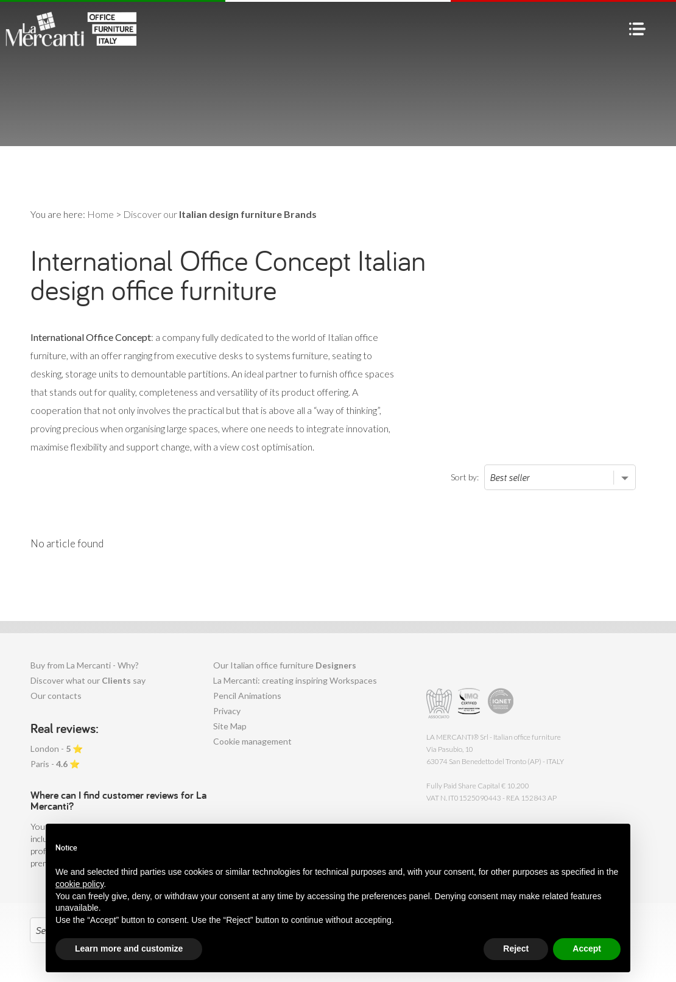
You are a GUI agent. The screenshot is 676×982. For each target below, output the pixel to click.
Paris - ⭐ (55, 764)
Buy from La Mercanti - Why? (84, 665)
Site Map (230, 726)
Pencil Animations (247, 695)
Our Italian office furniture (284, 665)
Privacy (227, 711)
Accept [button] (586, 948)
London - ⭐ (56, 748)
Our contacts (56, 695)
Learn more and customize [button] (129, 948)
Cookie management (252, 741)
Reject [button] (516, 948)
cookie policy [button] (79, 884)
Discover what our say (88, 680)
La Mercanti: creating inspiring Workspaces (295, 680)
